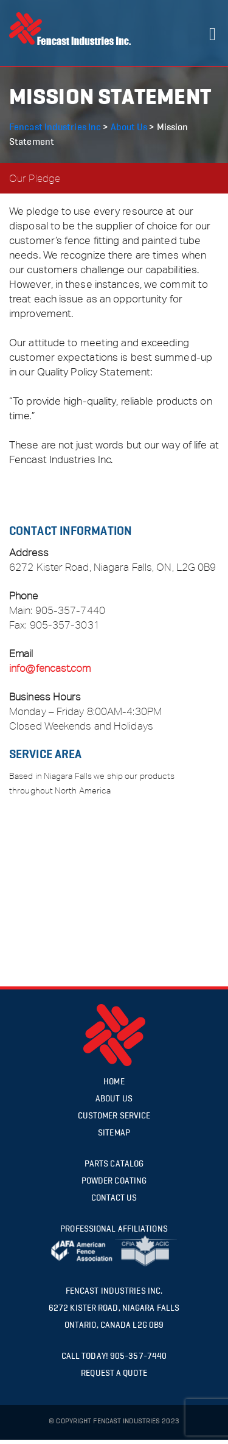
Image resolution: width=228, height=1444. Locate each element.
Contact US (114, 1198)
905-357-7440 (70, 610)
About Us (114, 1098)
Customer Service (114, 1116)
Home (113, 1081)
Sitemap (114, 1133)
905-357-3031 (65, 625)
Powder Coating (114, 1181)
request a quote (114, 1373)
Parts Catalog (114, 1164)
